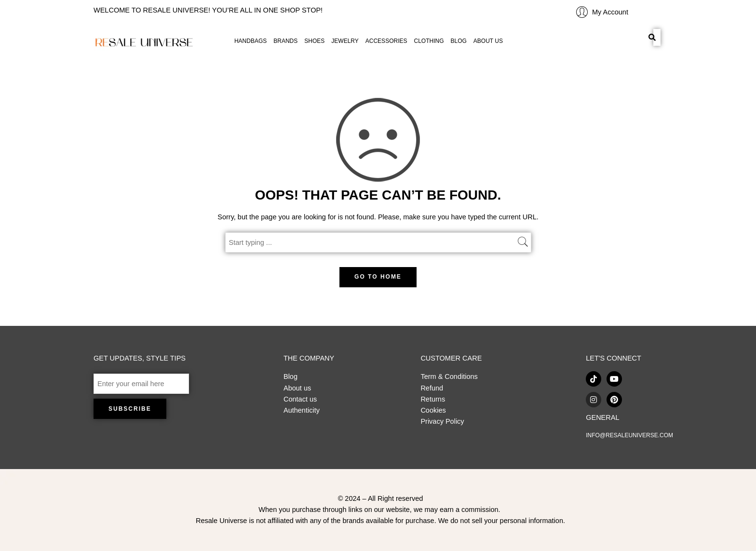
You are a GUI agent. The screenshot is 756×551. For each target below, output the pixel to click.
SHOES (314, 41)
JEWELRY (344, 41)
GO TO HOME (378, 276)
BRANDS (285, 41)
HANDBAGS (250, 41)
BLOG (459, 41)
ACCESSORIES (386, 41)
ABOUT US (488, 41)
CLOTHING (429, 41)
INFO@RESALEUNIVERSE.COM (629, 435)
